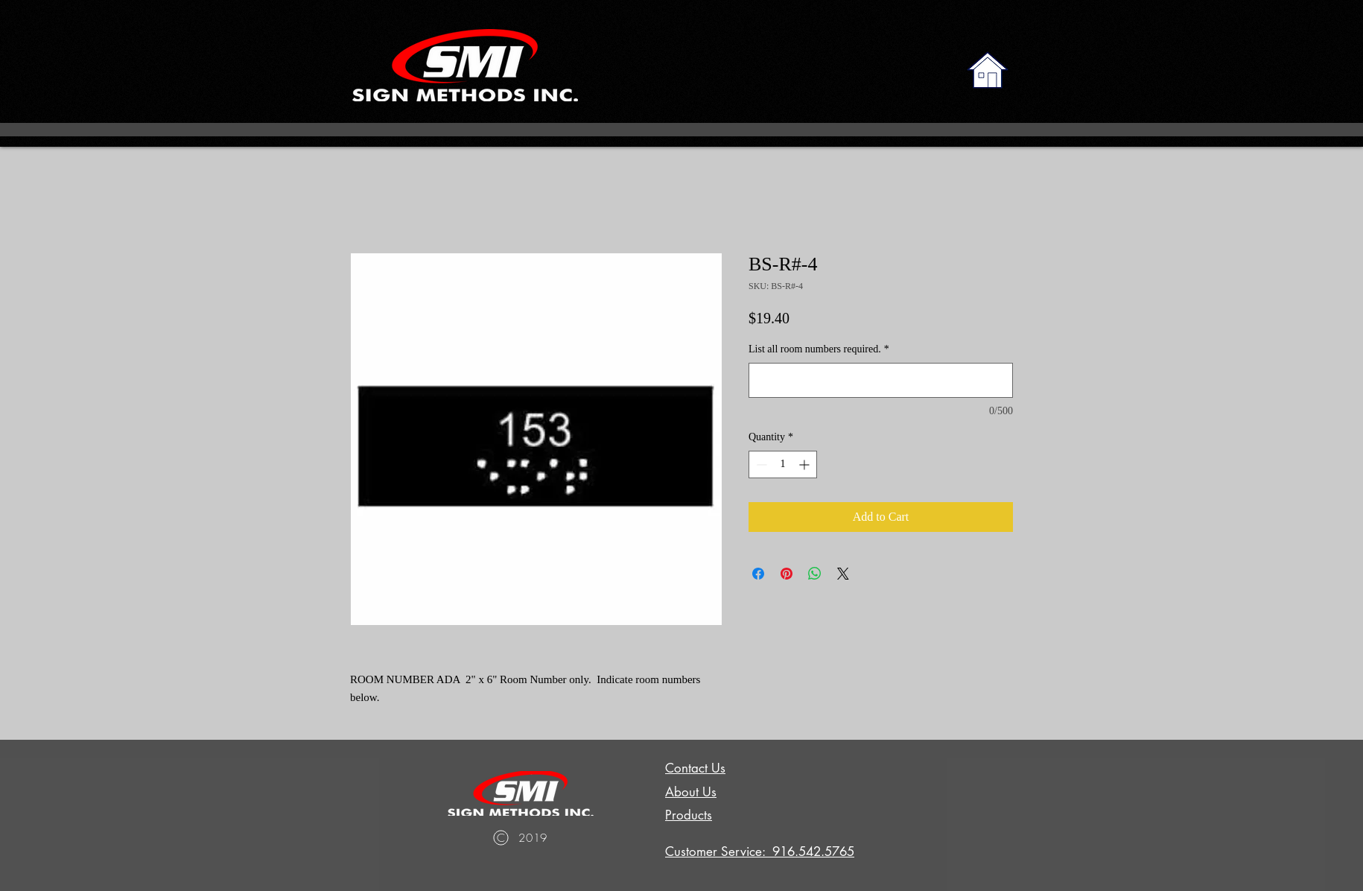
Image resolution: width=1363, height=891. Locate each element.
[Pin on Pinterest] (786, 574)
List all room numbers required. (819, 349)
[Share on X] (843, 574)
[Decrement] (760, 464)
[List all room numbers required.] (880, 380)
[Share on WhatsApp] (815, 574)
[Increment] (805, 464)
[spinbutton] (782, 464)
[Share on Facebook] (758, 574)
